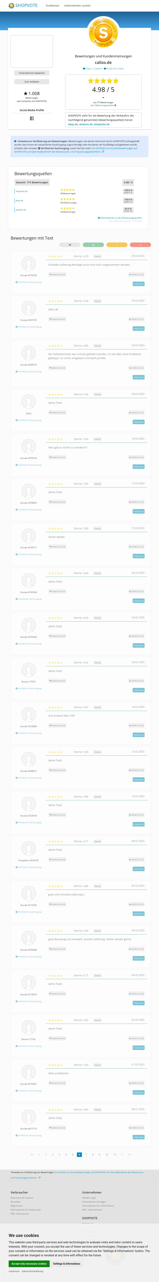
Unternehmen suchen (77, 5)
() (136, 274)
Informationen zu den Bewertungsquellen (120, 217)
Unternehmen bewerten (32, 73)
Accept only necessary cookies (29, 1263)
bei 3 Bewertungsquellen (103, 105)
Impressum (14, 1271)
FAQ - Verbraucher (20, 1213)
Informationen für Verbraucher (26, 1209)
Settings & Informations (66, 1263)
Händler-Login (89, 1197)
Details (97, 256)
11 (115, 1154)
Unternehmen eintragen (94, 1201)
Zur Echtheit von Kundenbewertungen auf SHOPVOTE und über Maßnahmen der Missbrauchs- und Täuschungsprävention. (75, 150)
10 (106, 1154)
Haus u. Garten (93, 68)
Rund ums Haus (114, 68)
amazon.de (21, 209)
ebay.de (19, 200)
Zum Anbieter (32, 81)
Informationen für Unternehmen (98, 1205)
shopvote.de (21, 191)
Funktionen (52, 5)
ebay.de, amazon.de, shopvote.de (89, 124)
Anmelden (16, 1201)
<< (32, 1154)
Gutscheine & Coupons (22, 1197)
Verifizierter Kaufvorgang (29, 282)
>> (129, 1154)
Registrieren (17, 1205)
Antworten (139, 283)
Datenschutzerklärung (32, 1271)
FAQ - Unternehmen (92, 1209)
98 (70, 244)
